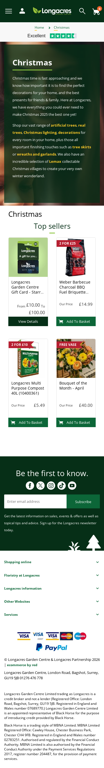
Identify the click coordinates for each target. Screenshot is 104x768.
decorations (69, 132)
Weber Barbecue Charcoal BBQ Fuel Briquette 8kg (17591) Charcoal (74, 292)
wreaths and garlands (36, 154)
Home (39, 27)
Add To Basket (74, 321)
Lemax (55, 161)
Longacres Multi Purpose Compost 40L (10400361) (27, 388)
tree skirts (81, 146)
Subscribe (83, 501)
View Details (28, 321)
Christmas (62, 27)
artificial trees (64, 125)
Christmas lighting (40, 132)
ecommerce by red (22, 665)
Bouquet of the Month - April (73, 385)
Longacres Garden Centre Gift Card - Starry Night (27, 289)
